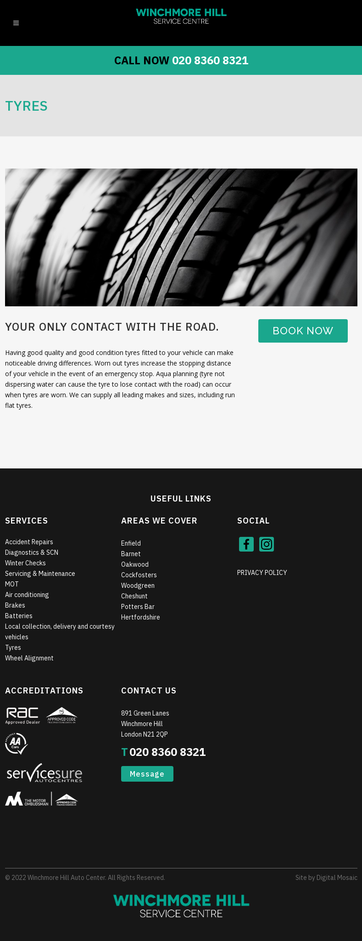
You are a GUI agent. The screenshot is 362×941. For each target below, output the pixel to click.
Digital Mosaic (337, 877)
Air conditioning (27, 595)
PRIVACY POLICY (262, 573)
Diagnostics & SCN (31, 552)
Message (147, 773)
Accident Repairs (29, 542)
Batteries (19, 616)
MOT (12, 584)
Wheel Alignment (29, 658)
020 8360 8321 (210, 60)
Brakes (15, 605)
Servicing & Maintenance (40, 573)
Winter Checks (25, 563)
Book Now (303, 331)
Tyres (13, 647)
